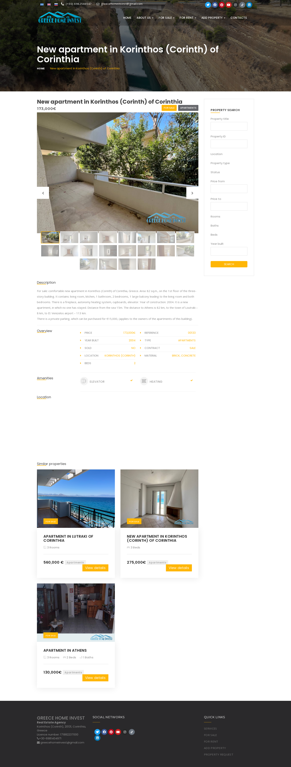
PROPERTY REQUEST (218, 754)
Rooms (215, 216)
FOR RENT (188, 18)
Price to (216, 199)
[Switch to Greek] (41, 4)
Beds (214, 235)
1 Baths (86, 657)
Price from (218, 181)
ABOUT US (145, 18)
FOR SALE (166, 18)
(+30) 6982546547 (76, 4)
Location (217, 154)
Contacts (238, 18)
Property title (220, 119)
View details (95, 567)
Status (215, 172)
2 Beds (69, 657)
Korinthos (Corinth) (120, 355)
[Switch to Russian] (56, 4)
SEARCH (229, 264)
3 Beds (133, 547)
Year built (217, 244)
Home (127, 18)
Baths (215, 225)
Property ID (218, 136)
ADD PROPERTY (213, 18)
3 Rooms (51, 547)
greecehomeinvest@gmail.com (120, 4)
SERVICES (210, 728)
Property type (220, 163)
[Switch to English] (49, 4)
